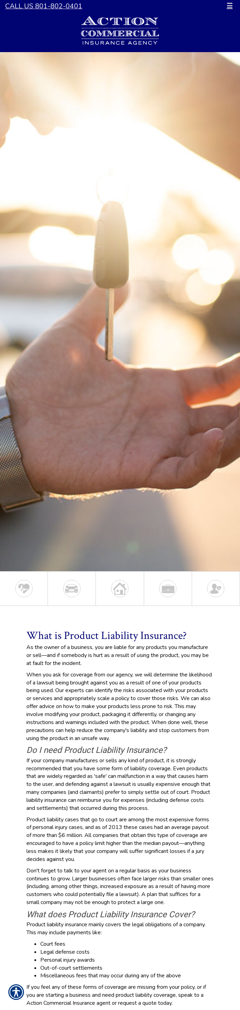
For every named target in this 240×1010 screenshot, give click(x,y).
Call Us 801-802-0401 (43, 6)
